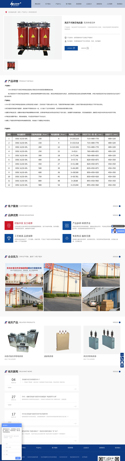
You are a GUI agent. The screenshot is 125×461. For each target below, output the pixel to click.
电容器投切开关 (74, 426)
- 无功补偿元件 (89, 23)
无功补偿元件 (33, 12)
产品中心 (24, 12)
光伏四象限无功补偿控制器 (49, 426)
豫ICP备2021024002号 (114, 458)
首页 (19, 12)
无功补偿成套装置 (32, 426)
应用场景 (84, 426)
